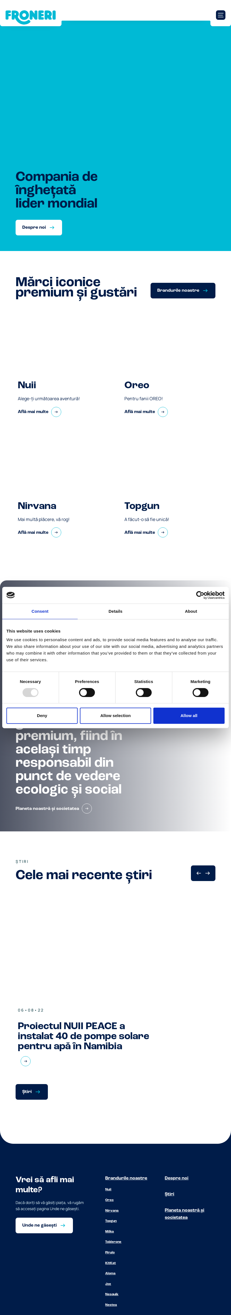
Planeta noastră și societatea (184, 1214)
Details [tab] (115, 611)
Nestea (111, 1305)
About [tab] (191, 611)
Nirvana (112, 1210)
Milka (109, 1231)
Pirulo (110, 1252)
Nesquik (111, 1294)
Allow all (188, 715)
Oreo (109, 1200)
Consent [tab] (39, 611)
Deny (42, 715)
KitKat (110, 1263)
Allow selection (115, 715)
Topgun (111, 1221)
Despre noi (176, 1178)
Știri (169, 1194)
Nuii (108, 1189)
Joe (108, 1284)
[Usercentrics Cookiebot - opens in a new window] (200, 595)
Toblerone (113, 1242)
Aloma (110, 1273)
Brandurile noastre (126, 1178)
